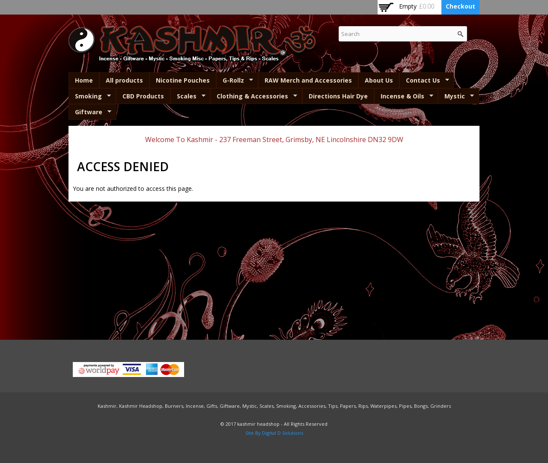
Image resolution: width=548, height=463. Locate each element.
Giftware (89, 112)
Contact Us (424, 80)
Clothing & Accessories (253, 96)
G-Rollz (234, 80)
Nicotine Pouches (183, 80)
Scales (188, 96)
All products (124, 80)
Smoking (89, 96)
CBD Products (143, 96)
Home (84, 80)
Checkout (460, 6)
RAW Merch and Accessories (308, 80)
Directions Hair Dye (338, 96)
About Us (379, 80)
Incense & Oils (403, 96)
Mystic (456, 96)
